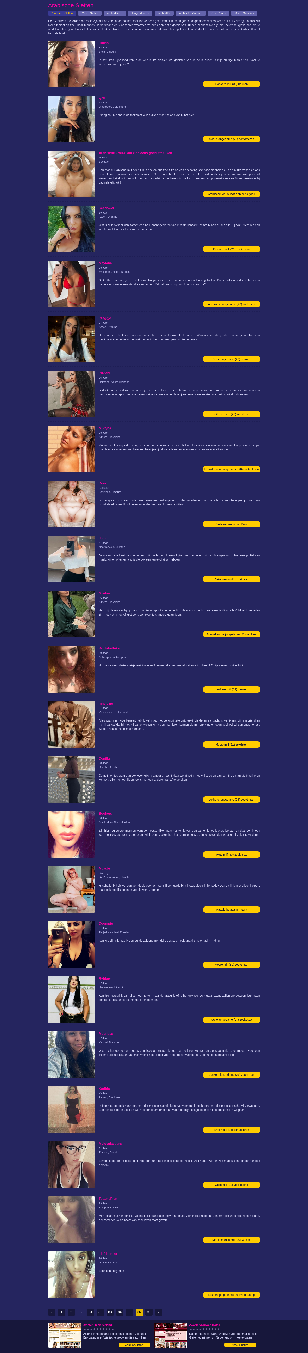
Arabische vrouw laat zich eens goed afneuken (231, 194)
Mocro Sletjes (90, 13)
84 (120, 1312)
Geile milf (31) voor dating (231, 1184)
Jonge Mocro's (140, 13)
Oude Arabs (218, 13)
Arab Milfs (164, 13)
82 (100, 1312)
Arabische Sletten (62, 13)
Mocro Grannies (244, 13)
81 (90, 1312)
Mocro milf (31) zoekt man (231, 964)
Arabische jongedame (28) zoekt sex (231, 304)
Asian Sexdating (134, 1344)
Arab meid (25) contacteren (231, 1129)
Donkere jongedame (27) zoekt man (231, 1074)
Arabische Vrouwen (190, 13)
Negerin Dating (240, 1344)
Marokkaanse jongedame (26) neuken (231, 634)
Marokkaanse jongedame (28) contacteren (231, 469)
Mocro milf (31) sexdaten (231, 744)
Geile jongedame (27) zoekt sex (231, 1019)
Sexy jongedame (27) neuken (231, 359)
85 (129, 1312)
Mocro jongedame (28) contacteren (231, 139)
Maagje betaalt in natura (231, 909)
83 (110, 1312)
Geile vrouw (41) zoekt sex (231, 579)
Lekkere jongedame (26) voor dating (231, 1295)
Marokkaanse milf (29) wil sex (231, 1239)
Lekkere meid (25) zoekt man (231, 414)
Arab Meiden (114, 13)
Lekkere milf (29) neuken (231, 689)
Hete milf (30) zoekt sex (231, 854)
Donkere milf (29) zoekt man (231, 249)
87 (149, 1312)
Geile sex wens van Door (231, 524)
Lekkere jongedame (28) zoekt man (231, 799)
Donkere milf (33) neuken (231, 84)
